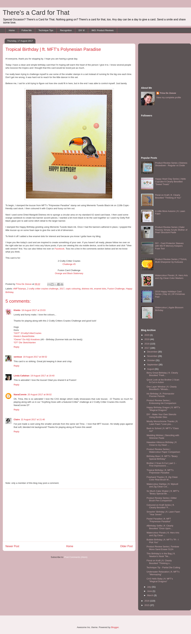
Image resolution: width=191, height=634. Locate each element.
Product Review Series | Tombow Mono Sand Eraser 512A (162, 548)
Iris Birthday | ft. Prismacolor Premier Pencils (160, 395)
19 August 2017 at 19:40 (42, 375)
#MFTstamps (19, 288)
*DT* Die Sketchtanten (25, 342)
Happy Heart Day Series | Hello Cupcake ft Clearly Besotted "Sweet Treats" (170, 181)
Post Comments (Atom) (75, 557)
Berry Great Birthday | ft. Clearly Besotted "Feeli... (162, 374)
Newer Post (12, 546)
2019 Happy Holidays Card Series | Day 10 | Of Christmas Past (170, 294)
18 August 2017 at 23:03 (33, 310)
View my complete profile (168, 97)
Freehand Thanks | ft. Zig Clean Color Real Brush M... (162, 478)
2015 (147, 605)
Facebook (59, 248)
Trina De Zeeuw (168, 93)
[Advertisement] (69, 515)
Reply (16, 347)
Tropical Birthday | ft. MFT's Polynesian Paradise (159, 471)
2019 (147, 339)
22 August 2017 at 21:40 (33, 419)
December (152, 351)
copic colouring (73, 288)
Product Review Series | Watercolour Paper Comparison (163, 450)
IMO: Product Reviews (103, 30)
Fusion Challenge (116, 288)
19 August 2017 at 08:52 (35, 356)
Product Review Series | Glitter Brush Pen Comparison (161, 499)
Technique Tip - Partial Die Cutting (163, 567)
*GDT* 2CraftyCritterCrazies (27, 333)
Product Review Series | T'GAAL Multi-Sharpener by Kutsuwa (171, 260)
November (152, 356)
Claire (17, 419)
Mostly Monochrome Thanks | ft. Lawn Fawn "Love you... (162, 422)
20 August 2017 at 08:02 (40, 394)
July (149, 587)
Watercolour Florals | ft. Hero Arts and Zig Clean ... (162, 534)
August (151, 369)
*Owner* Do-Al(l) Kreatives (27, 339)
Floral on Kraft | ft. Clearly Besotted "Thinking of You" (168, 196)
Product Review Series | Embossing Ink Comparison (161, 401)
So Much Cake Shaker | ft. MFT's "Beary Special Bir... (162, 492)
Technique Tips (45, 30)
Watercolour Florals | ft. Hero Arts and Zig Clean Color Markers (171, 276)
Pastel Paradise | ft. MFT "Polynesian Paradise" (158, 520)
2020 (147, 335)
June (150, 591)
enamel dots (100, 288)
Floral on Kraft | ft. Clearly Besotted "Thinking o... (159, 561)
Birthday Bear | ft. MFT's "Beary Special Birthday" (162, 457)
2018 (147, 343)
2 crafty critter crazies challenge (42, 288)
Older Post (126, 546)
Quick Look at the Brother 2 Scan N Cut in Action (162, 381)
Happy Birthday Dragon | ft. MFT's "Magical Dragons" (163, 408)
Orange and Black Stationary (69, 273)
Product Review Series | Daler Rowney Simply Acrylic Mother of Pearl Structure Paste (171, 230)
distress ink (87, 288)
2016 (147, 601)
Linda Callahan (21, 375)
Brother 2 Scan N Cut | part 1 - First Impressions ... (161, 464)
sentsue (18, 356)
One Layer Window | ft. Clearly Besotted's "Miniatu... (161, 388)
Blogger (115, 627)
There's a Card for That (36, 12)
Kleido (17, 310)
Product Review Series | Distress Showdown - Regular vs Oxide (171, 164)
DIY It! (82, 30)
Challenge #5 (69, 264)
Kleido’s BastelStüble (24, 336)
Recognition (66, 30)
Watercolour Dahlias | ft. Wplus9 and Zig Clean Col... (162, 485)
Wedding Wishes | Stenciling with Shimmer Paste (162, 436)
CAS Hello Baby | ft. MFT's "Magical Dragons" (159, 580)
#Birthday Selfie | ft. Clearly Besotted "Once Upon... (159, 527)
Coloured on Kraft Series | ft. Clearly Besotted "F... (160, 506)
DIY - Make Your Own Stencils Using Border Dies (161, 415)
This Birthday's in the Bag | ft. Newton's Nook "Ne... (160, 555)
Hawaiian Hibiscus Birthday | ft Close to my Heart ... (161, 443)
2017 (62, 288)
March (150, 595)
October (151, 360)
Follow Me (26, 30)
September (153, 364)
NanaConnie (20, 394)
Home (12, 30)
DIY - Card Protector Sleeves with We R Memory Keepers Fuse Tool (169, 246)
